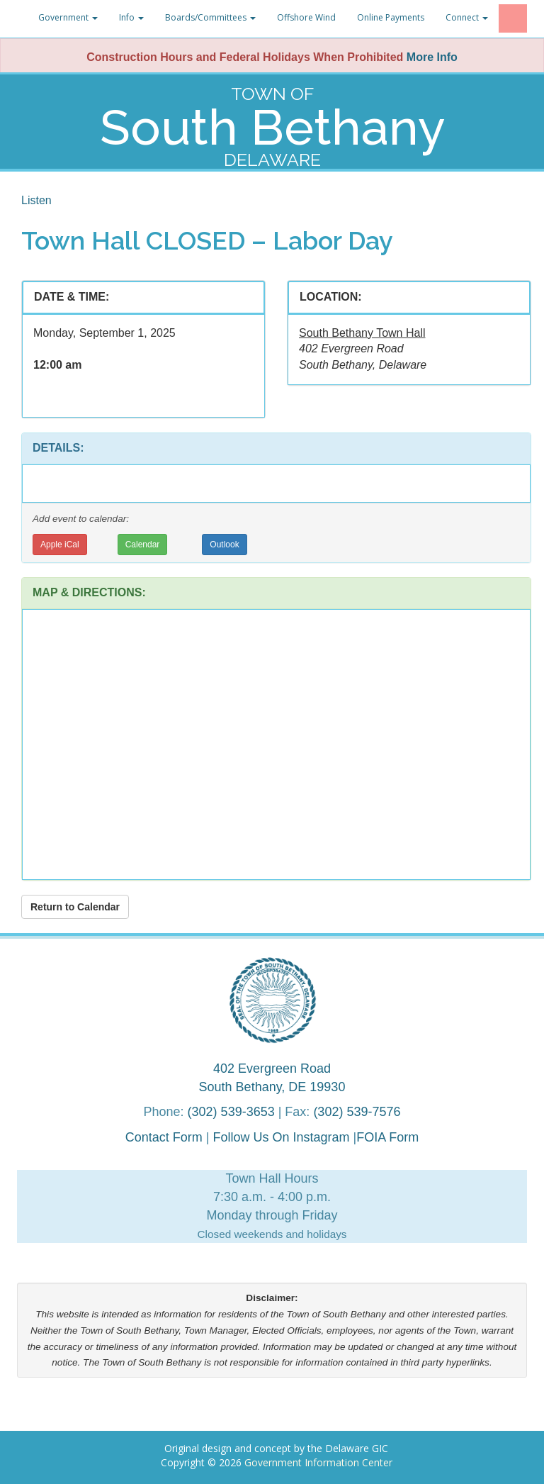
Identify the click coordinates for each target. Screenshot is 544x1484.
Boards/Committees (210, 17)
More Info (432, 57)
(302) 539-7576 (356, 1112)
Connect (467, 17)
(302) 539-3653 (231, 1112)
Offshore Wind (306, 17)
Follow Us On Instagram (282, 1137)
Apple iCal (59, 544)
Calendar (142, 544)
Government (68, 17)
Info (131, 17)
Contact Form (164, 1137)
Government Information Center (318, 1462)
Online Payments (390, 17)
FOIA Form (387, 1137)
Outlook (224, 544)
